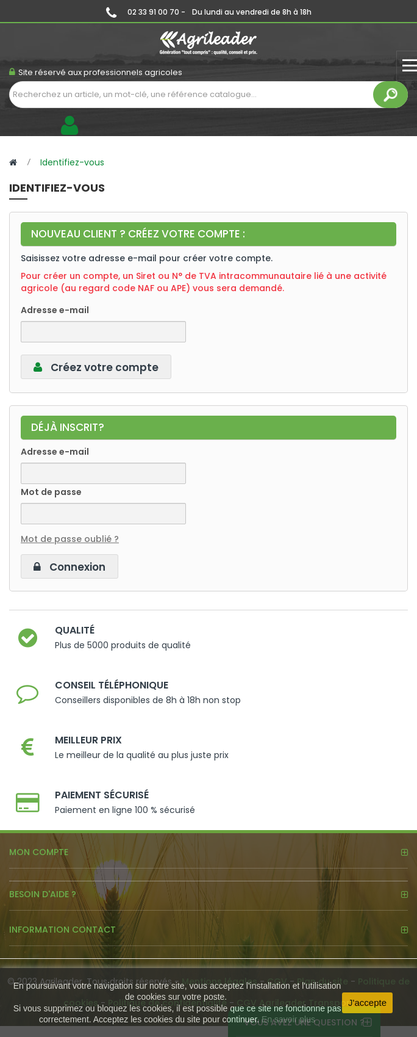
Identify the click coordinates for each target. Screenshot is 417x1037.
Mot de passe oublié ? (70, 539)
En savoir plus (288, 1019)
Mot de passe (51, 492)
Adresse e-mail (55, 310)
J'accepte (367, 1002)
